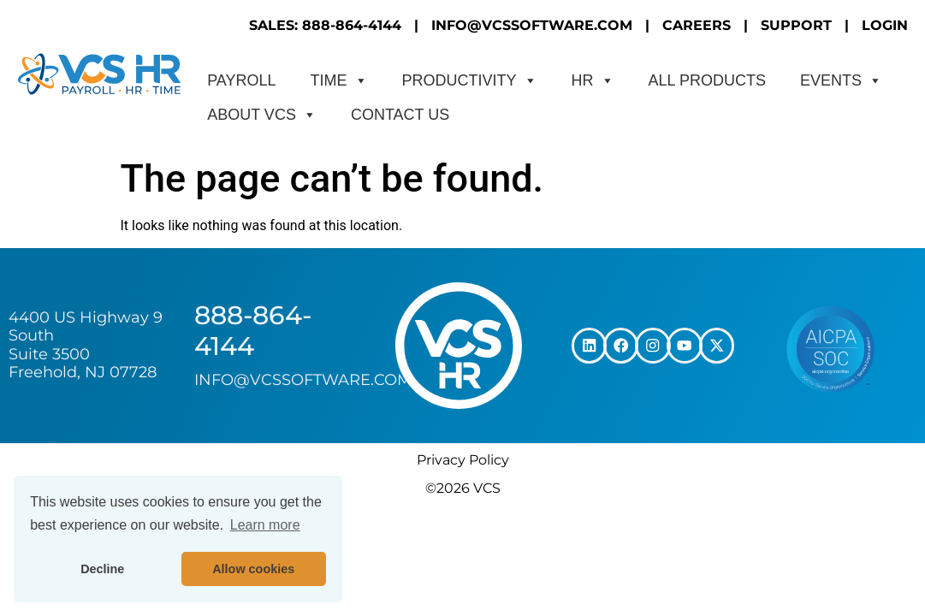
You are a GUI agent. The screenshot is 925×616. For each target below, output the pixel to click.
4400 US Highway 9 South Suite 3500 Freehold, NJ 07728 (86, 345)
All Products (707, 80)
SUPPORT (796, 25)
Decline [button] (102, 569)
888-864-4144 (252, 330)
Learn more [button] (265, 525)
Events (841, 80)
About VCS (262, 115)
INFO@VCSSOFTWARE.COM (531, 25)
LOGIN (885, 25)
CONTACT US (400, 114)
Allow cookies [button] (253, 569)
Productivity (469, 80)
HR (593, 80)
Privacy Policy (463, 460)
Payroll (241, 80)
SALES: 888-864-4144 (325, 25)
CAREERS (696, 25)
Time (339, 80)
